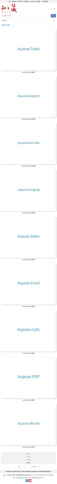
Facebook (27, 480)
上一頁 (28, 456)
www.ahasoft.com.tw (22, 477)
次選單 (28, 20)
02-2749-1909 (38, 475)
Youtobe (30, 480)
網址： (15, 477)
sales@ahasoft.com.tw (38, 477)
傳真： (44, 475)
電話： (32, 475)
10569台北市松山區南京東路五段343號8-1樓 (18, 475)
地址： (5, 475)
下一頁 (28, 459)
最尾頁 (28, 462)
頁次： (20, 466)
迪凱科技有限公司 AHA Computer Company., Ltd (9, 8)
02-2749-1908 (49, 475)
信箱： (30, 477)
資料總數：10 (35, 466)
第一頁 (28, 453)
